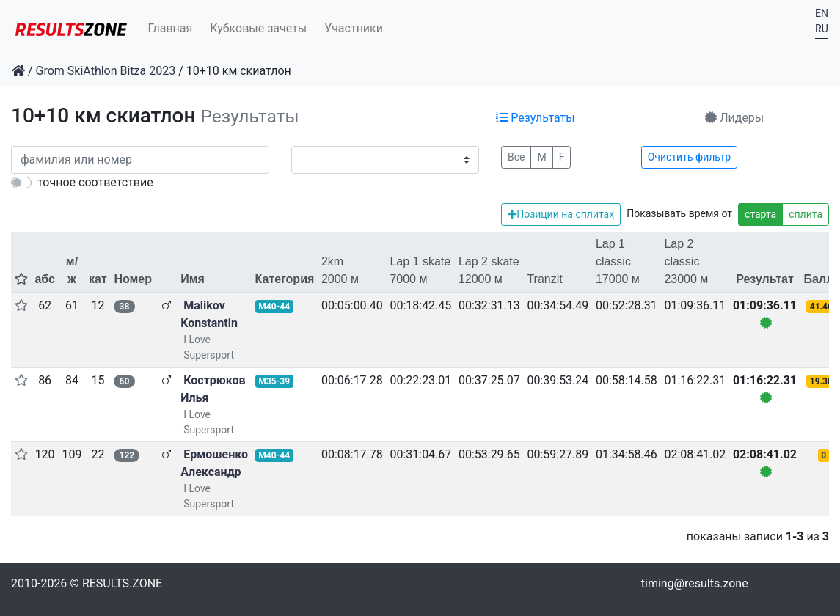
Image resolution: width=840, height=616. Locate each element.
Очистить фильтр (689, 157)
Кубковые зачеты (258, 28)
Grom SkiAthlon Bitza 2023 (106, 71)
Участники (353, 28)
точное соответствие (95, 182)
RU (821, 28)
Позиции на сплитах (561, 214)
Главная (170, 28)
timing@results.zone (694, 583)
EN (821, 13)
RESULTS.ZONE (122, 583)
